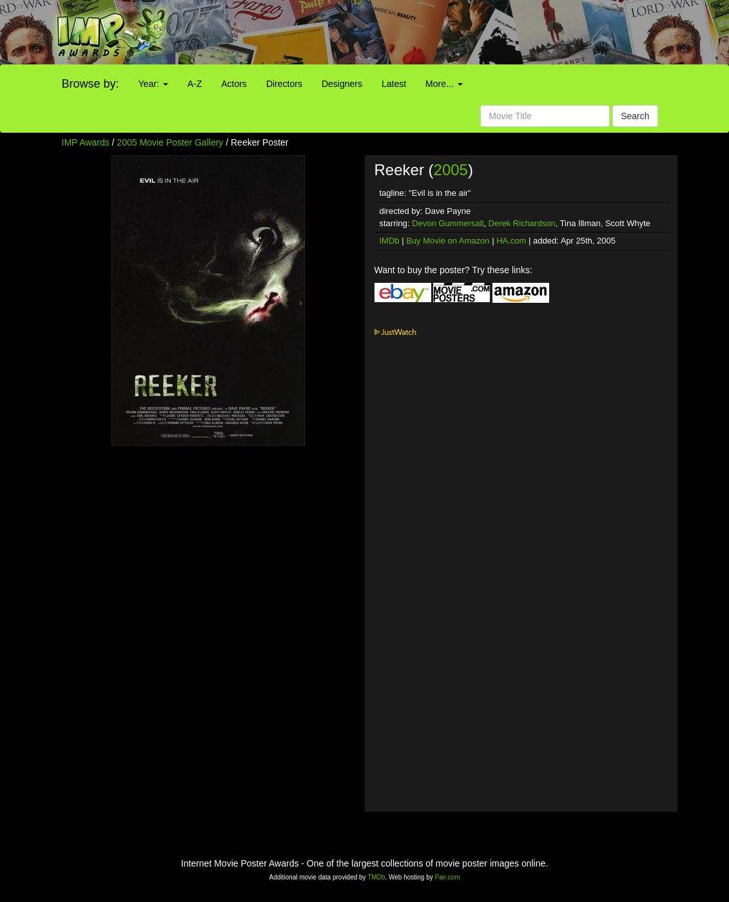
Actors (234, 84)
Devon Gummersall (447, 223)
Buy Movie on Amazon (447, 240)
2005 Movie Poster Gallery (170, 142)
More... (443, 84)
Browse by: (90, 83)
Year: (153, 84)
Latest (394, 84)
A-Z (195, 84)
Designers (342, 84)
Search (635, 116)
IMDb (390, 240)
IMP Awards (86, 142)
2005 (451, 169)
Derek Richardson (522, 223)
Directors (284, 84)
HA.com (511, 240)
